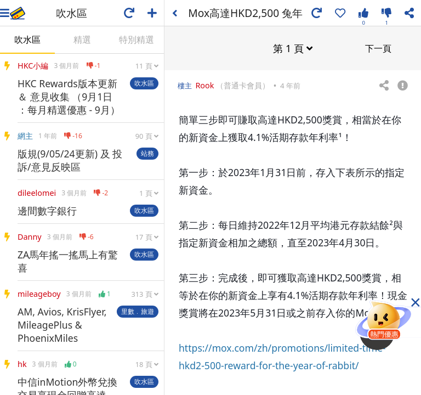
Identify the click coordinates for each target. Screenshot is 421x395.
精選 (82, 39)
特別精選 (136, 39)
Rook (204, 85)
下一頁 (378, 48)
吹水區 (27, 39)
